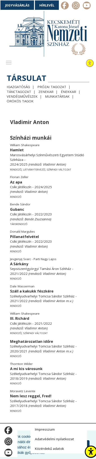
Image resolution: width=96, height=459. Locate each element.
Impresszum (45, 429)
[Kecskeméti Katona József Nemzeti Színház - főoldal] (48, 34)
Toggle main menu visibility (9, 61)
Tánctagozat (19, 91)
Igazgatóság (18, 86)
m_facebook (65, 6)
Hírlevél (46, 5)
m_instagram (76, 6)
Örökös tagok (20, 101)
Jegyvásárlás (17, 5)
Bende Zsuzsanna (37, 219)
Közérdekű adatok (49, 448)
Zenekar (45, 91)
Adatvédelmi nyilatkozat (54, 439)
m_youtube (87, 6)
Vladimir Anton (54, 164)
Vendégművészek (22, 96)
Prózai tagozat (51, 86)
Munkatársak (57, 96)
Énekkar (68, 91)
